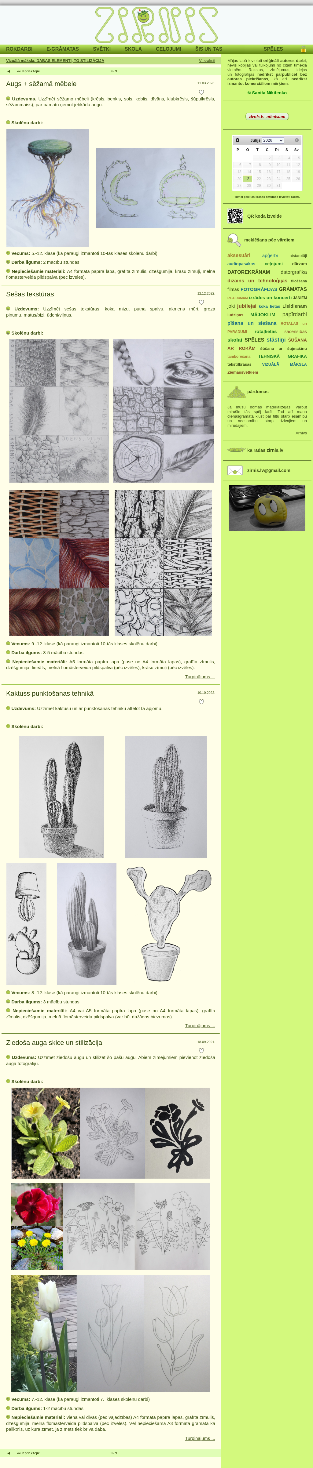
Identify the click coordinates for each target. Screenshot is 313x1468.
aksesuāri (238, 255)
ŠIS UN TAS (209, 49)
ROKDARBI (19, 49)
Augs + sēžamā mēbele (41, 84)
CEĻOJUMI (168, 49)
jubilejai (246, 306)
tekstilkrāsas (239, 364)
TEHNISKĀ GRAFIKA (282, 356)
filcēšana (299, 281)
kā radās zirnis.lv (265, 450)
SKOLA (133, 49)
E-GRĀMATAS (62, 49)
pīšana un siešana (251, 323)
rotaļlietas (266, 331)
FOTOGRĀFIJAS (259, 289)
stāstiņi (276, 340)
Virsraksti (207, 60)
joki (231, 306)
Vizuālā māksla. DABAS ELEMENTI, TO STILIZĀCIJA (55, 60)
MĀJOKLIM (262, 314)
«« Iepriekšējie (28, 71)
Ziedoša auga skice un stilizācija (54, 1042)
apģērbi (270, 255)
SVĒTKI (102, 49)
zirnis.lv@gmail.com (268, 470)
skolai (234, 340)
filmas (233, 289)
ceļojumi (274, 263)
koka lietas (269, 306)
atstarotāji (298, 255)
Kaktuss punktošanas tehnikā (51, 693)
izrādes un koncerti (270, 297)
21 (249, 179)
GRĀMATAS (293, 289)
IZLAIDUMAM (237, 298)
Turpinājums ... (200, 676)
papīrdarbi (294, 314)
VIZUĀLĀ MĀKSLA (284, 364)
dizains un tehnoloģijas (257, 280)
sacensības (295, 331)
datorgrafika (294, 272)
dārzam (299, 264)
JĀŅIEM (300, 298)
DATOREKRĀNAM (248, 272)
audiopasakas (241, 264)
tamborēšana (238, 356)
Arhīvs (301, 433)
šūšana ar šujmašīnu (283, 348)
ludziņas (235, 315)
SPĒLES (273, 49)
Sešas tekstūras (30, 294)
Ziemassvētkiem (242, 372)
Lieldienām (294, 306)
